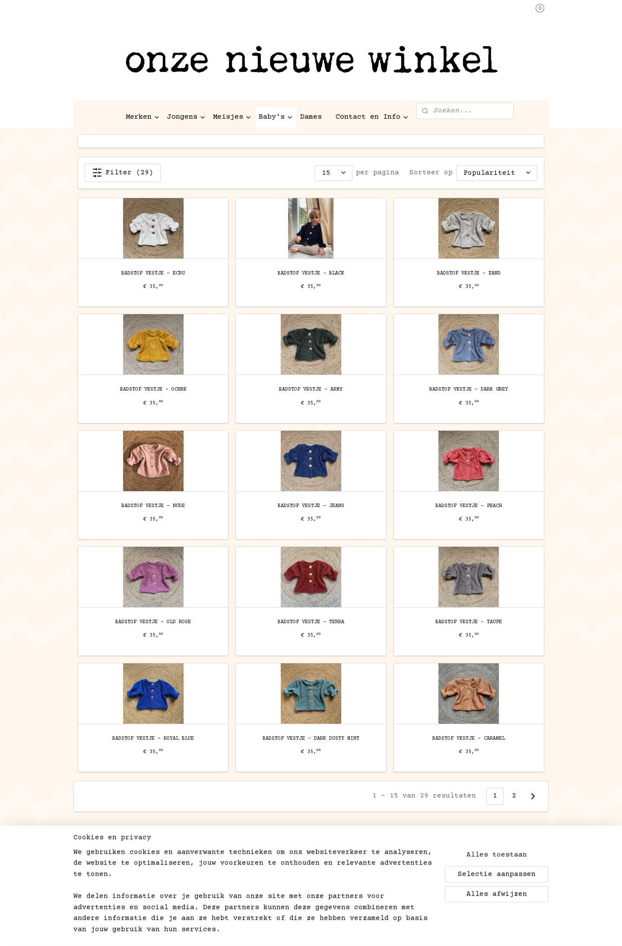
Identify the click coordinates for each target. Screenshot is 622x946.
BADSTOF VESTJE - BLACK (311, 273)
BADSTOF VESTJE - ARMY (311, 389)
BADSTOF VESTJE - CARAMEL (468, 738)
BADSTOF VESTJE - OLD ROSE (153, 622)
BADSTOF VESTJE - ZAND (469, 273)
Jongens (186, 117)
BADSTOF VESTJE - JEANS (311, 506)
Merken (143, 117)
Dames (311, 117)
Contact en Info (372, 117)
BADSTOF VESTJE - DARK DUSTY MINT (311, 738)
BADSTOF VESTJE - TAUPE (468, 622)
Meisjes (232, 117)
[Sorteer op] (497, 173)
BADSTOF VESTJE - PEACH (468, 506)
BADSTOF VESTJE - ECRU (153, 273)
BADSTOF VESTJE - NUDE (153, 506)
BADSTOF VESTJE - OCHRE (153, 389)
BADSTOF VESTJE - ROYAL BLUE (153, 738)
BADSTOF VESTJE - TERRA (311, 622)
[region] (254, 896)
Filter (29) (122, 172)
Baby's (276, 117)
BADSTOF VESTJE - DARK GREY (468, 389)
